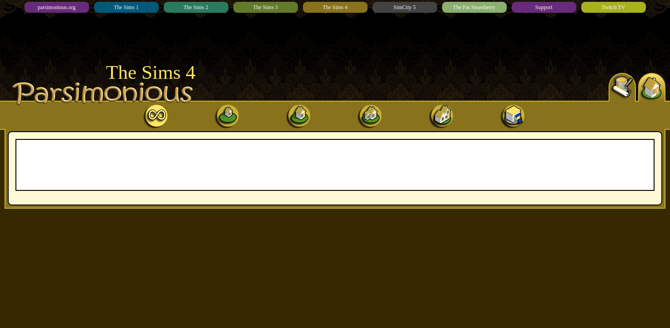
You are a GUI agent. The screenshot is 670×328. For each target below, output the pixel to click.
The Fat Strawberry (474, 7)
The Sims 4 (335, 7)
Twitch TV (613, 7)
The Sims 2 (195, 7)
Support (543, 7)
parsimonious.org (57, 7)
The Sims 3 (265, 7)
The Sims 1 (126, 7)
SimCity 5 (404, 7)
